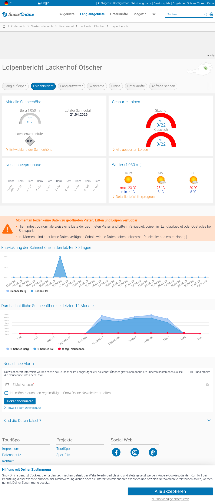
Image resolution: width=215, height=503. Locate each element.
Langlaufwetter (71, 86)
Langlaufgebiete (92, 14)
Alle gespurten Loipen (132, 149)
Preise (115, 86)
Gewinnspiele (162, 3)
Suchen (205, 14)
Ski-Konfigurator (141, 3)
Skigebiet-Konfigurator (115, 3)
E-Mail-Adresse (23, 385)
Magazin (139, 14)
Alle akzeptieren (170, 491)
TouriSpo (63, 449)
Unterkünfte (136, 86)
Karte (210, 3)
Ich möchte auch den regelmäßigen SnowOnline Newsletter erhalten (60, 393)
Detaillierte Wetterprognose (136, 197)
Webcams (96, 86)
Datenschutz (11, 455)
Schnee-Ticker (196, 3)
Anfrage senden (163, 86)
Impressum (10, 449)
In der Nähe (211, 14)
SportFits (63, 455)
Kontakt (8, 461)
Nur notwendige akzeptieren (170, 499)
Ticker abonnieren (19, 401)
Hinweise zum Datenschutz (24, 407)
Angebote (179, 3)
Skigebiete (67, 14)
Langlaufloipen (15, 86)
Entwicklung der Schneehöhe (30, 149)
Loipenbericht (43, 86)
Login (45, 3)
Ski (154, 14)
